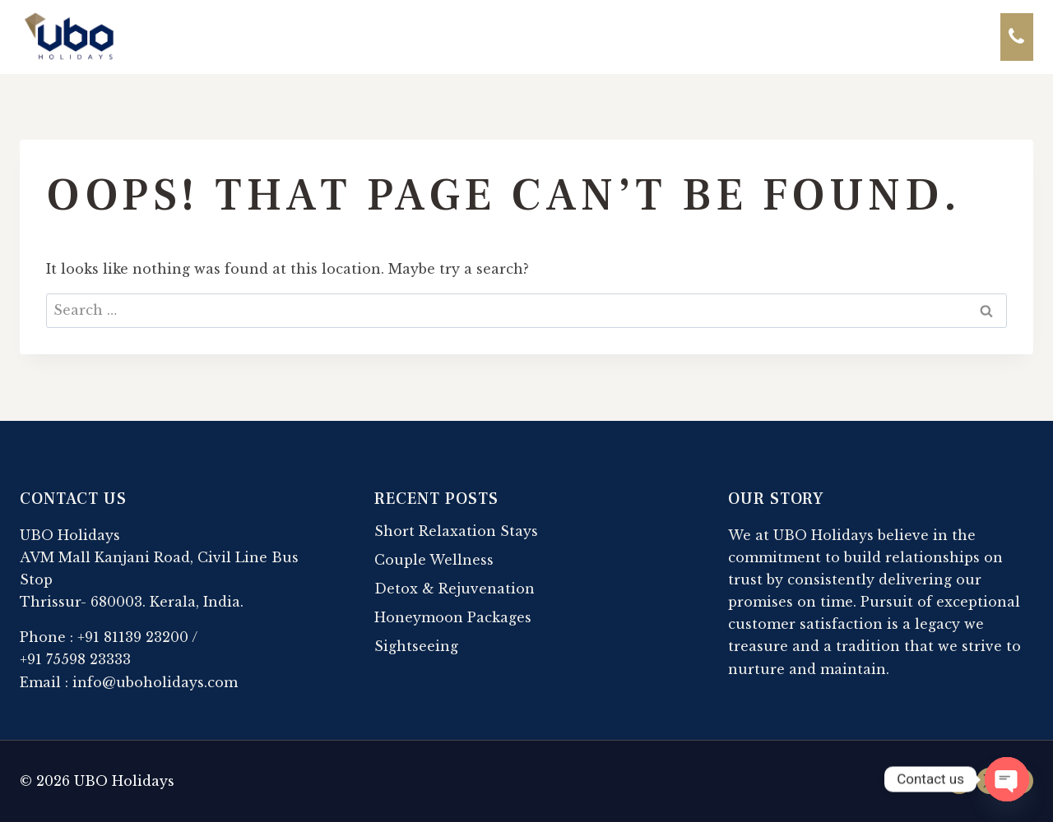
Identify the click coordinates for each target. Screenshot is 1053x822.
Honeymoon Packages (452, 617)
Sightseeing (416, 646)
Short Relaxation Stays (456, 531)
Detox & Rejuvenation (454, 588)
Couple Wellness (434, 560)
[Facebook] (959, 781)
